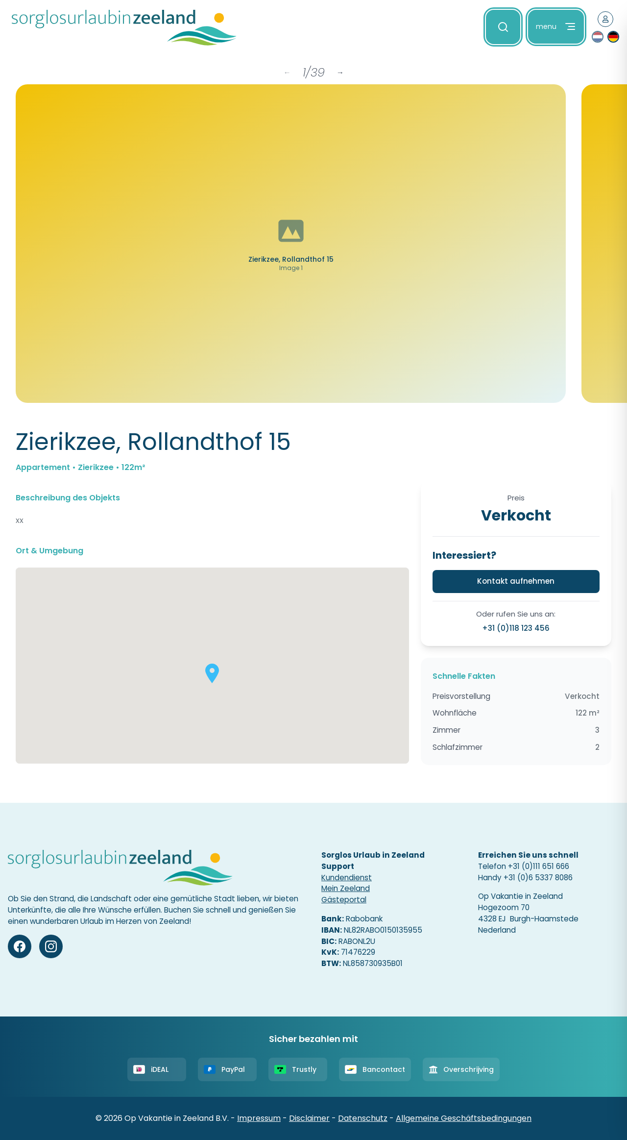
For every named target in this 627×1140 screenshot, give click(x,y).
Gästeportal (343, 899)
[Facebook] (19, 946)
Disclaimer (309, 1118)
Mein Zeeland (345, 888)
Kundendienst (346, 877)
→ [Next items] (340, 72)
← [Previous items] (286, 72)
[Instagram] (51, 946)
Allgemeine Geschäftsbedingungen (463, 1118)
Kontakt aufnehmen (516, 581)
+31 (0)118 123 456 (516, 628)
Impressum (259, 1118)
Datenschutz (362, 1118)
